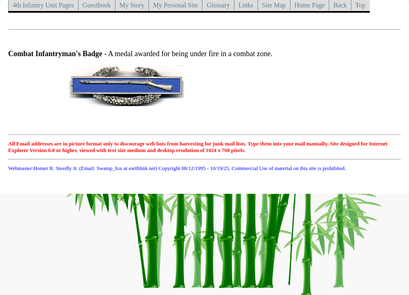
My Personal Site (175, 5)
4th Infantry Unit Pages (43, 5)
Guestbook (97, 5)
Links (245, 5)
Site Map (274, 5)
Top (360, 5)
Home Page (309, 5)
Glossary (218, 5)
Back (340, 5)
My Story (131, 5)
